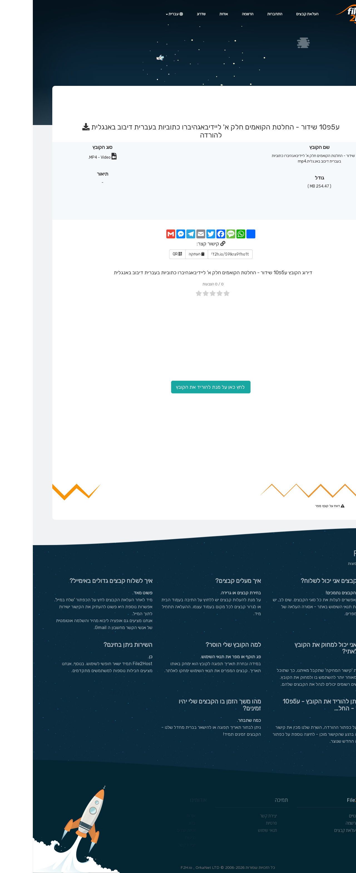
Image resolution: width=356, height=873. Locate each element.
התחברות (241, 14)
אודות (191, 14)
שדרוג (168, 14)
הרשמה (215, 14)
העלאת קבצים (274, 14)
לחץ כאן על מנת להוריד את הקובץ (178, 387)
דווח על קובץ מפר (295, 506)
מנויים (320, 816)
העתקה (164, 254)
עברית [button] (141, 14)
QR (144, 254)
